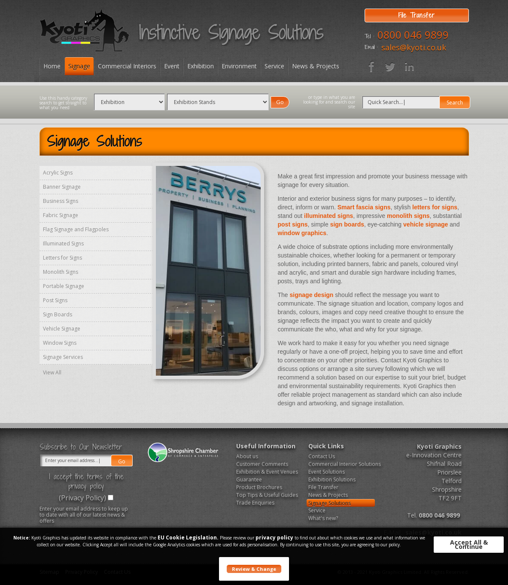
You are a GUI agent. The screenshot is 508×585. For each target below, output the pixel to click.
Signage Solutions (329, 503)
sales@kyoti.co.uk (413, 47)
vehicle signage (425, 224)
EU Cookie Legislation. (188, 537)
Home (52, 66)
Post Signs (55, 300)
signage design (312, 294)
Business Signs (60, 201)
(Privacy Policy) (82, 497)
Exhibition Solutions (332, 479)
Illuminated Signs (63, 243)
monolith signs (408, 215)
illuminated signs (328, 215)
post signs (293, 224)
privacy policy (274, 537)
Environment (239, 66)
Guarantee (249, 479)
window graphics (302, 233)
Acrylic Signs (58, 172)
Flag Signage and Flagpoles (76, 229)
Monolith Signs (60, 272)
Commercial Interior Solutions (341, 464)
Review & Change (254, 569)
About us (247, 456)
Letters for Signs (62, 257)
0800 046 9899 (413, 35)
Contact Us (321, 456)
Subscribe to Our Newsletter (81, 447)
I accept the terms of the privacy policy (86, 481)
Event (171, 66)
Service (274, 66)
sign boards (347, 224)
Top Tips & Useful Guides (267, 495)
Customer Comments (262, 464)
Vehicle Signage (61, 328)
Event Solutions (326, 471)
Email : (371, 47)
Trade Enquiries (255, 502)
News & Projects (315, 66)
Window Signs (59, 342)
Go (280, 102)
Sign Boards (57, 314)
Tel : (369, 36)
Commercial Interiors (127, 66)
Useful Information (265, 446)
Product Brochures (259, 487)
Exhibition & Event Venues (267, 471)
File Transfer (323, 487)
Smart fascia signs (364, 207)
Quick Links (326, 446)
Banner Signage (62, 186)
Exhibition (200, 66)
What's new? (323, 518)
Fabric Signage (60, 215)
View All (52, 372)
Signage (79, 66)
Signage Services (63, 357)
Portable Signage (63, 286)
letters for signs (434, 207)
